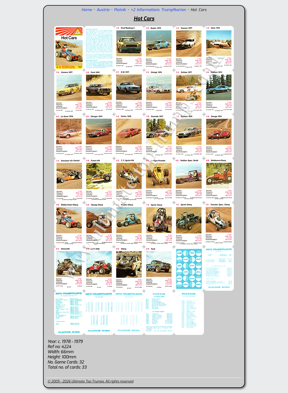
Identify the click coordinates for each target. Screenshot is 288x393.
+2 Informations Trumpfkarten (158, 9)
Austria (103, 9)
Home (87, 9)
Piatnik (120, 9)
